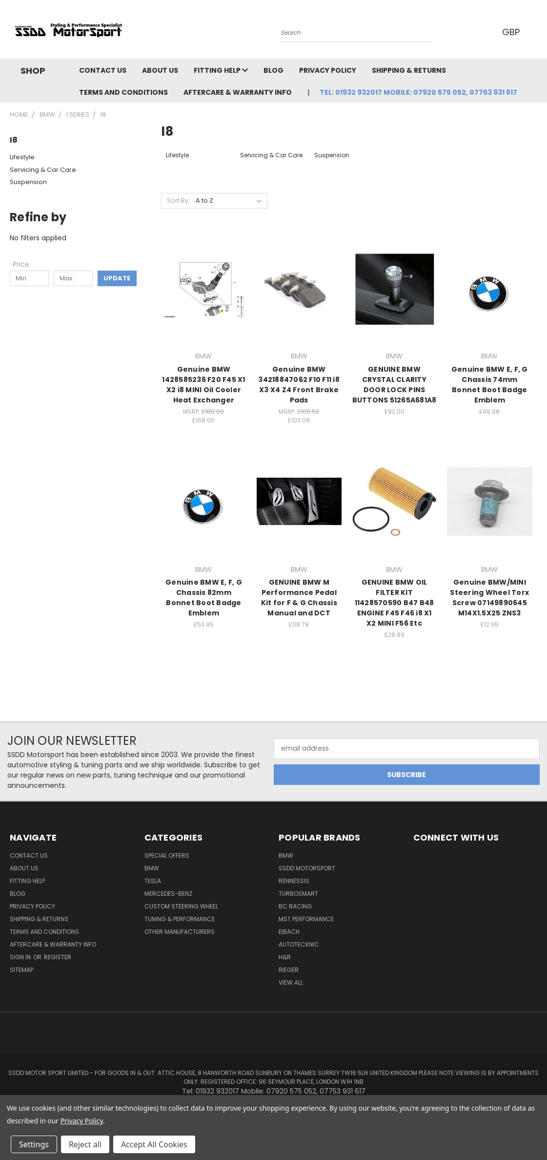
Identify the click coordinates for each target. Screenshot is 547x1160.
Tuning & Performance (179, 919)
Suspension (28, 182)
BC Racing (295, 906)
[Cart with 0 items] (537, 32)
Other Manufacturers (179, 932)
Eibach (289, 932)
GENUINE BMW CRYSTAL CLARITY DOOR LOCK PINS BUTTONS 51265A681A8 (394, 384)
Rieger (289, 970)
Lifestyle (22, 157)
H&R (285, 957)
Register (57, 957)
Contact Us (102, 70)
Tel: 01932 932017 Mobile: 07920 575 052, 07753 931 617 (418, 92)
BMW (151, 868)
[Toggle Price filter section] (26, 264)
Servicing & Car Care (43, 169)
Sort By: (178, 200)
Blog (273, 70)
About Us (160, 70)
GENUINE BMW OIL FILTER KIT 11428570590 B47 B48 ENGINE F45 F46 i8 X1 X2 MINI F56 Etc (394, 602)
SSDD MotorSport (307, 868)
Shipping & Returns (409, 70)
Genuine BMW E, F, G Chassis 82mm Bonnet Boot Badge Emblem (203, 597)
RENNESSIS (294, 881)
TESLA (152, 881)
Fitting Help (221, 70)
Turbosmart (298, 893)
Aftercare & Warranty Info (237, 92)
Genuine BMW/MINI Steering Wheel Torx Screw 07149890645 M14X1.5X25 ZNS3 (489, 597)
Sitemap (21, 970)
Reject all (85, 1144)
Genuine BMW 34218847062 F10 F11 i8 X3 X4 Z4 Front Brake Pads (299, 384)
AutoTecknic (299, 944)
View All (291, 982)
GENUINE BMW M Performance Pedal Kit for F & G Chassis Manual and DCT (299, 597)
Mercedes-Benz (168, 893)
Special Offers (166, 855)
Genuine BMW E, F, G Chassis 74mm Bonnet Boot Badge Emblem (489, 384)
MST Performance (306, 919)
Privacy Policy (327, 70)
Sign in (21, 957)
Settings (34, 1144)
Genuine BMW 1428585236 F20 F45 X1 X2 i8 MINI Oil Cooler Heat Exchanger (203, 384)
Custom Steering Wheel (181, 906)
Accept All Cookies (154, 1144)
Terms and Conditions (123, 92)
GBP (513, 32)
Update (116, 278)
